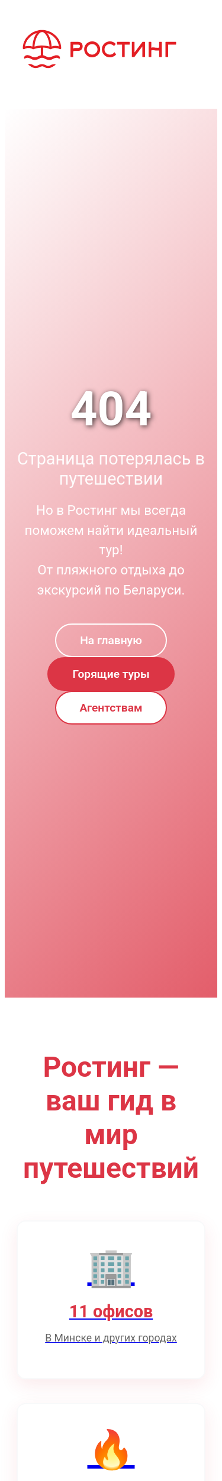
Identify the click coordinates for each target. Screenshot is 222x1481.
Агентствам (111, 707)
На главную (110, 640)
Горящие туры (110, 674)
